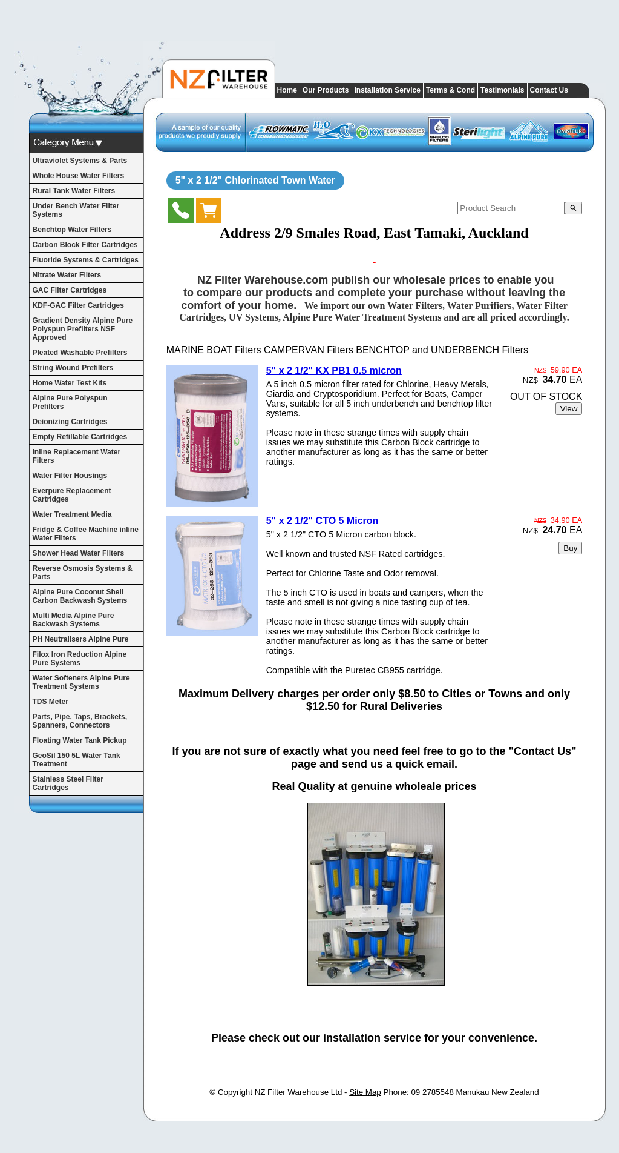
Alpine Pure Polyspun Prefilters (70, 402)
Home (287, 90)
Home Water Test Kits (70, 383)
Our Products (326, 90)
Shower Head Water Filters (79, 553)
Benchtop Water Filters (72, 229)
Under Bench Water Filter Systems (76, 210)
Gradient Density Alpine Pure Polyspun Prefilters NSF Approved (83, 329)
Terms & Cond (450, 90)
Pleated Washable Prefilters (80, 352)
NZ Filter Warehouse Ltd (298, 1092)
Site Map (365, 1092)
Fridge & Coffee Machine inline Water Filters (86, 533)
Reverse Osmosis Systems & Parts (83, 572)
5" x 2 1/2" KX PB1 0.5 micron (334, 370)
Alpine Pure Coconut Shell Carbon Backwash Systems (80, 596)
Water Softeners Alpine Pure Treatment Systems (81, 682)
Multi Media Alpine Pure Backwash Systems (73, 619)
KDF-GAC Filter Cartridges (78, 305)
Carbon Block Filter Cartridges (85, 245)
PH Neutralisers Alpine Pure (81, 639)
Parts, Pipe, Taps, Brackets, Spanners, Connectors (80, 721)
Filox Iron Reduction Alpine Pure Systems (80, 658)
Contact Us (549, 90)
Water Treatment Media (72, 514)
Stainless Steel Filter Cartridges (68, 783)
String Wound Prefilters (73, 368)
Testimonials (502, 90)
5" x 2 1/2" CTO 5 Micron (322, 521)
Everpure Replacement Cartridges (72, 495)
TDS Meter (50, 701)
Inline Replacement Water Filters (77, 456)
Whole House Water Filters (79, 175)
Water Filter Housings (70, 475)
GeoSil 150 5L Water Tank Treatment (76, 759)
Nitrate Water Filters (67, 275)
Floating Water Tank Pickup (80, 740)
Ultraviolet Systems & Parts (80, 160)
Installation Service (388, 90)
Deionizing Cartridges (70, 421)
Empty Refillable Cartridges (80, 437)
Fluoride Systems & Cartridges (86, 260)
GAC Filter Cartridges (70, 290)
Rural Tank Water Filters (74, 191)
